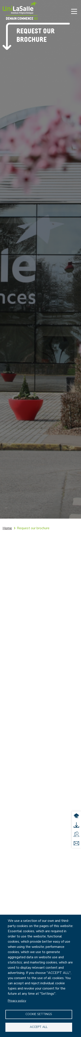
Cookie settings (38, 1014)
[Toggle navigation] (74, 11)
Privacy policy (17, 1001)
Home (7, 528)
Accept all (39, 1027)
